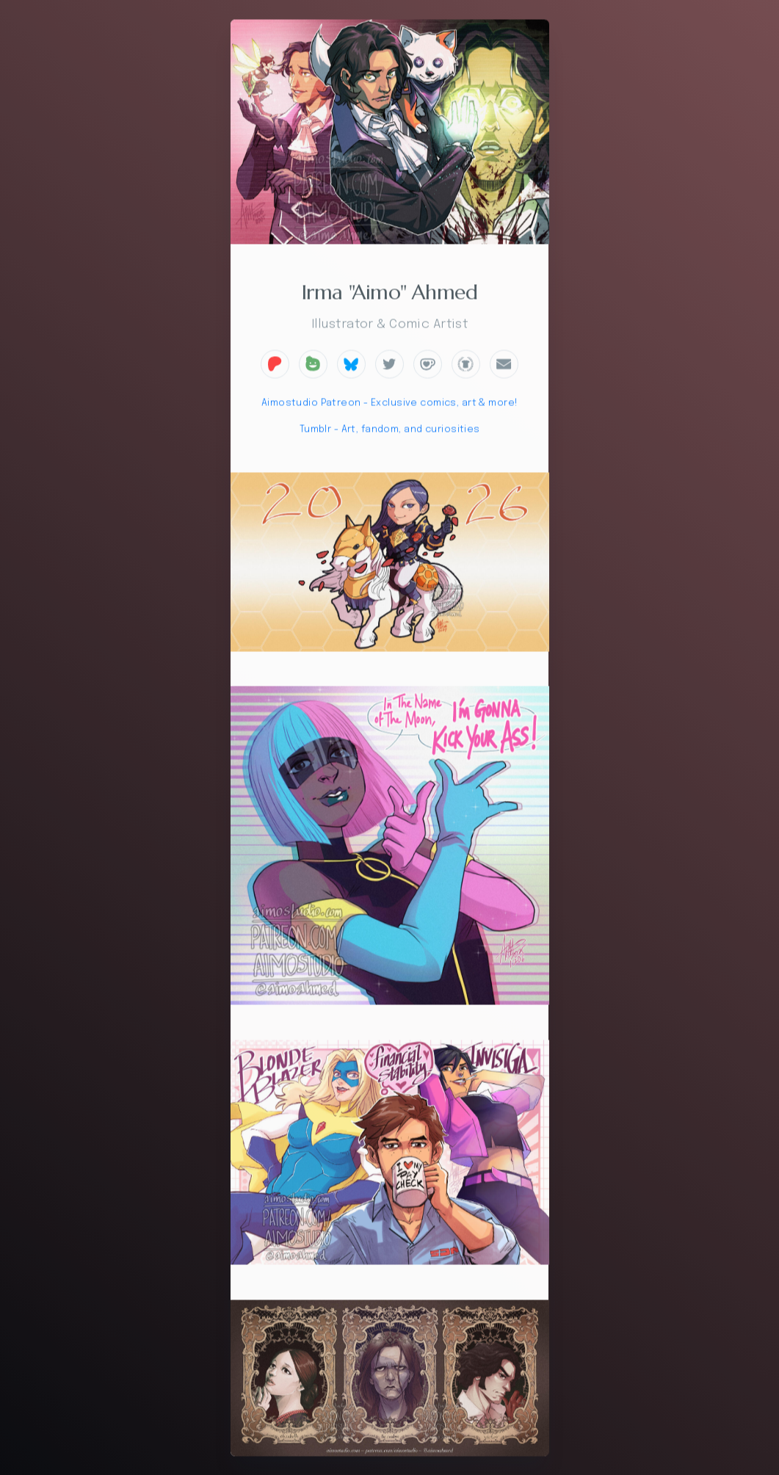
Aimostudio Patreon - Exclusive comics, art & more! (389, 404)
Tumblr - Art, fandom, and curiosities (390, 431)
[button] (275, 365)
